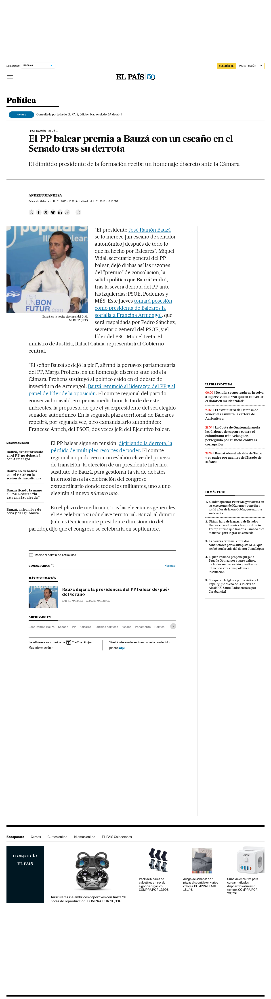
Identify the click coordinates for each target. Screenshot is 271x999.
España (126, 627)
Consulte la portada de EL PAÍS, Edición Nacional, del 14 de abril (79, 114)
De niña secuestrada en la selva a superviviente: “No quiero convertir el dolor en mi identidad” (234, 397)
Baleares (85, 627)
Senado (63, 627)
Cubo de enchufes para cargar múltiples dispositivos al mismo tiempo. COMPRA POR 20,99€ (242, 886)
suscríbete (226, 65)
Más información (41, 647)
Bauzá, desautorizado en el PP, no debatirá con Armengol (24, 456)
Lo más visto (215, 492)
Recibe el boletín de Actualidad (55, 555)
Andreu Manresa (45, 195)
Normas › (170, 565)
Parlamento (143, 627)
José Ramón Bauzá (42, 131)
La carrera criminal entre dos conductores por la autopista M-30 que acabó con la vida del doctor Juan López (236, 544)
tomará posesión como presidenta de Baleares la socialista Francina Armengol (133, 308)
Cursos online (57, 837)
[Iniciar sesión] (251, 66)
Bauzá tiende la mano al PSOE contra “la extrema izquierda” (24, 494)
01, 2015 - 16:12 (63, 201)
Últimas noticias (219, 384)
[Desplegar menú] (10, 77)
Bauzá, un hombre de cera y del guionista (23, 511)
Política (21, 100)
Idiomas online (84, 837)
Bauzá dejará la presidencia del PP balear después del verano (116, 592)
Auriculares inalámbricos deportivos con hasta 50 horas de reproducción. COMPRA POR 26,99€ (88, 899)
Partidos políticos (106, 627)
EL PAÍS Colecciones (117, 837)
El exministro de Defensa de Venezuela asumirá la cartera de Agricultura (231, 414)
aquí (122, 648)
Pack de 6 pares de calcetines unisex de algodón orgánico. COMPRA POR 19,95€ (154, 884)
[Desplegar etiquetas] (173, 626)
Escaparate (15, 837)
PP (74, 627)
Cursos (36, 837)
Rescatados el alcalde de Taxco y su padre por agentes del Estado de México (233, 457)
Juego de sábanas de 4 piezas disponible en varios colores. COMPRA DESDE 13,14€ (200, 884)
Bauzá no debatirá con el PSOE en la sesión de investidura (23, 475)
